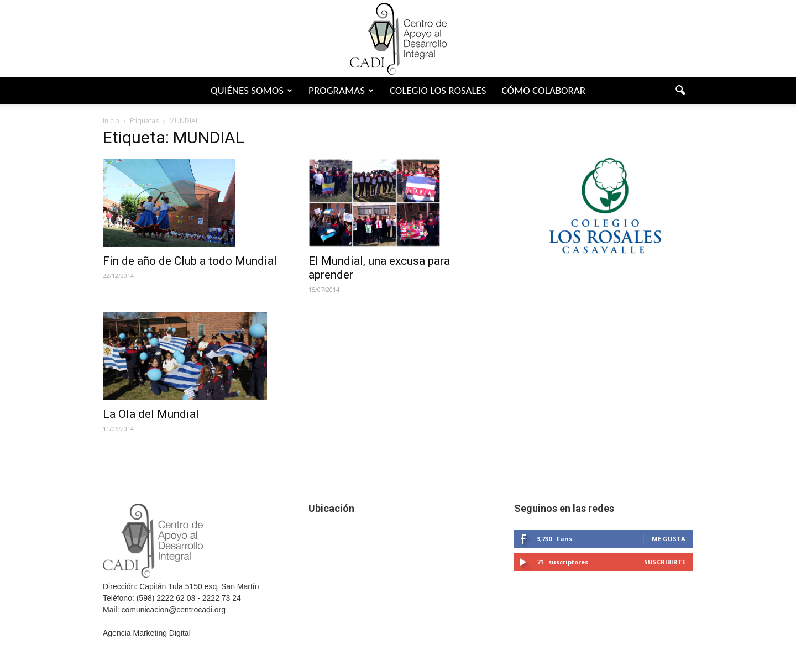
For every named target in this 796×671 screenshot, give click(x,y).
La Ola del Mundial (151, 414)
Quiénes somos (251, 90)
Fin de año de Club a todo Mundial (190, 261)
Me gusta (668, 538)
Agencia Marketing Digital (147, 632)
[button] (680, 90)
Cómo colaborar (543, 90)
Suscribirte (664, 562)
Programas (341, 90)
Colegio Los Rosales (438, 90)
